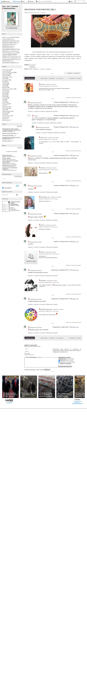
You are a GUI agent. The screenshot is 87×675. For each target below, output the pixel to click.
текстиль (14, 57)
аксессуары (8, 37)
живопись (6, 46)
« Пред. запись (43, 78)
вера (3, 81)
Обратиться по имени (52, 111)
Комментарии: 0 (12, 156)
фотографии (5, 71)
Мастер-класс (5, 120)
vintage (4, 78)
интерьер (12, 47)
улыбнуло (13, 59)
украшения (7, 59)
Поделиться (77, 73)
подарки (4, 54)
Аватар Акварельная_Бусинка (11, 18)
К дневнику (52, 78)
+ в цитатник (43, 12)
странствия (9, 57)
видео (13, 39)
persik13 (43, 225)
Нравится (70, 73)
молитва (9, 51)
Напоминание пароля (29, 354)
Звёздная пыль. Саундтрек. (9, 164)
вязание (5, 42)
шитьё (17, 62)
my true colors (5, 108)
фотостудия (6, 60)
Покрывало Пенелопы (8, 135)
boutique (4, 96)
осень (9, 52)
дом (14, 42)
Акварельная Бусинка (3, 8)
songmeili (43, 167)
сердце (19, 56)
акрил (4, 37)
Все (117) (19, 126)
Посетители (13, 209)
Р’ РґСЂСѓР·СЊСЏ (12, 28)
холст (11, 60)
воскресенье (6, 40)
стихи (4, 57)
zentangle (4, 118)
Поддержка (69, 1)
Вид (71, 1)
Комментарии (14, 6)
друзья (17, 42)
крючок (13, 49)
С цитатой (73, 97)
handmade (4, 75)
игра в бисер (5, 80)
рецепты (4, 102)
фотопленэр (18, 59)
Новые (79, 78)
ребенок (13, 56)
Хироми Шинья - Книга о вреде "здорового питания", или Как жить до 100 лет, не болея (11, 130)
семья (16, 56)
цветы (13, 62)
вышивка (17, 40)
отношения (13, 52)
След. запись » (60, 78)
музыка (4, 93)
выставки (4, 91)
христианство (6, 62)
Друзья (8, 6)
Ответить (68, 97)
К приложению (18, 176)
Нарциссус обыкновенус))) (9, 133)
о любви (4, 83)
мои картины (5, 74)
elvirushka (43, 280)
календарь (6, 49)
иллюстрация (5, 47)
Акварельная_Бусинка (36, 102)
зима (11, 46)
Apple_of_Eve (44, 137)
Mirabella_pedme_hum (46, 309)
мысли (14, 51)
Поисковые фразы (15, 210)
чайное (4, 109)
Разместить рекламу (77, 403)
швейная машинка (6, 111)
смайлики (39, 357)
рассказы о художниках (8, 89)
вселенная (4, 112)
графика (10, 42)
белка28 (43, 252)
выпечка (12, 40)
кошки (3, 86)
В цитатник (78, 97)
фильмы (4, 94)
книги (3, 105)
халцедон (42, 69)
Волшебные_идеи (45, 197)
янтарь (30, 69)
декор (3, 99)
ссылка (55, 86)
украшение (36, 69)
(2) (12, 138)
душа (4, 44)
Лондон (4, 114)
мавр (4, 51)
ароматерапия (5, 106)
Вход (23, 1)
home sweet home (6, 115)
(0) (14, 131)
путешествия (5, 103)
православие (12, 54)
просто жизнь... (6, 69)
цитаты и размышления (8, 72)
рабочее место (6, 56)
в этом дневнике (7, 188)
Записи (3, 6)
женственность (11, 44)
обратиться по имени (51, 84)
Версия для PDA (77, 401)
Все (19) (20, 147)
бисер (13, 37)
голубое (4, 90)
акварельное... (5, 77)
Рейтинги (31, 1)
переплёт (4, 117)
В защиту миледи (6, 140)
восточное (4, 97)
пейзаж (18, 52)
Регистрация (17, 1)
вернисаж (4, 39)
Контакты (77, 402)
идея (14, 46)
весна (10, 39)
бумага (17, 37)
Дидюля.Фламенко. (7, 155)
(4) (12, 140)
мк (7, 51)
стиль (3, 100)
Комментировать (29, 78)
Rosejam (43, 84)
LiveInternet (5, 2)
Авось (39, 1)
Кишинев (4, 87)
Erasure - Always (6, 158)
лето (18, 49)
